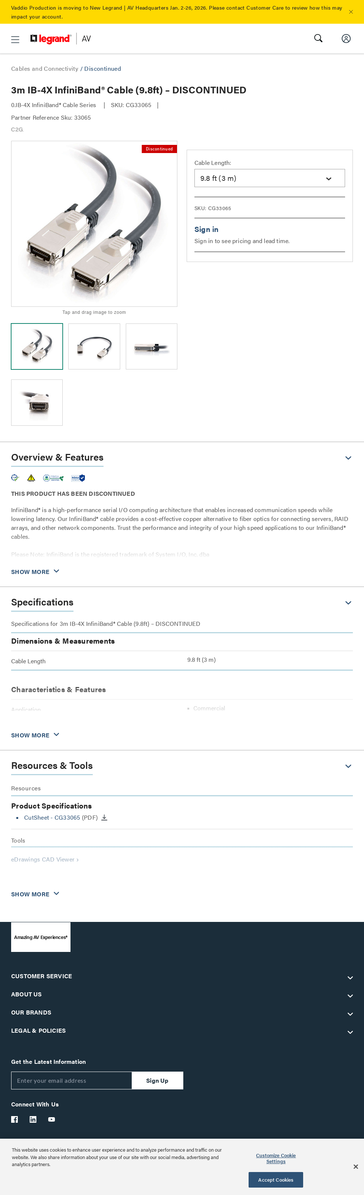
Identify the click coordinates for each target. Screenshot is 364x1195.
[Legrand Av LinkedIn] (33, 1119)
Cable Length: (213, 162)
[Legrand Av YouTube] (52, 1119)
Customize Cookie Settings (276, 1158)
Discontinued (102, 68)
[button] (351, 12)
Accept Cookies (276, 1179)
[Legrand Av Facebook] (15, 1119)
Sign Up (157, 1080)
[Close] (356, 1167)
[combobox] (269, 178)
